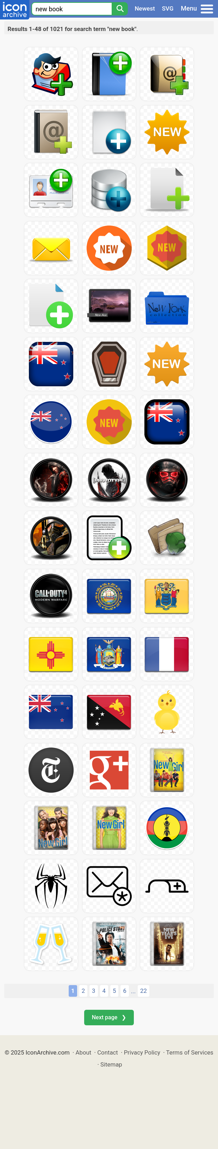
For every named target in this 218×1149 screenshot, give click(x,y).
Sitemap (111, 1064)
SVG (168, 8)
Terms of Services (189, 1052)
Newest (145, 8)
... (133, 991)
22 (143, 990)
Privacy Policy (142, 1052)
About (84, 1052)
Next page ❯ (109, 1017)
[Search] (120, 9)
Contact (107, 1052)
